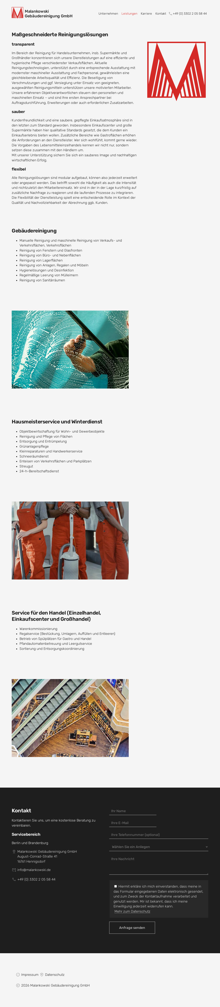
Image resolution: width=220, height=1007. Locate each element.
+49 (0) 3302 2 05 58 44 (187, 13)
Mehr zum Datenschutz (132, 911)
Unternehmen (108, 13)
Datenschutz (55, 975)
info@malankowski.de (34, 870)
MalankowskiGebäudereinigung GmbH (49, 13)
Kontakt (160, 13)
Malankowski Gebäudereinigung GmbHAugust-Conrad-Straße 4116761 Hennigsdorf (47, 856)
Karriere (146, 13)
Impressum (29, 975)
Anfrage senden (132, 928)
